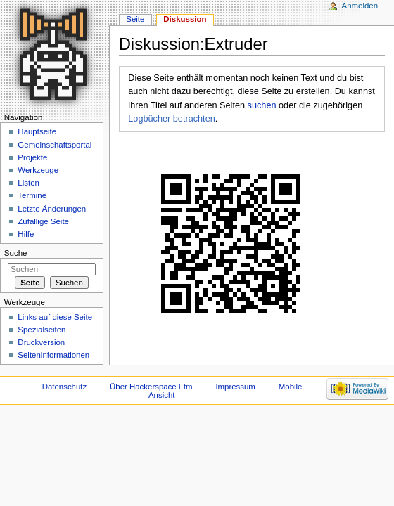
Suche (15, 253)
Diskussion (184, 19)
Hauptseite (37, 131)
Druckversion (41, 342)
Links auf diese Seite (55, 317)
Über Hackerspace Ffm (151, 386)
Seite (135, 19)
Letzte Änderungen (52, 209)
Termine (32, 195)
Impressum (235, 386)
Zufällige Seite (43, 221)
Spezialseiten (41, 329)
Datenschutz (64, 386)
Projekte (32, 157)
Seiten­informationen (53, 355)
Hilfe (26, 234)
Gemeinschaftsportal (54, 145)
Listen (28, 183)
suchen (262, 105)
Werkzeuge (38, 170)
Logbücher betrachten (171, 119)
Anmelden (360, 5)
